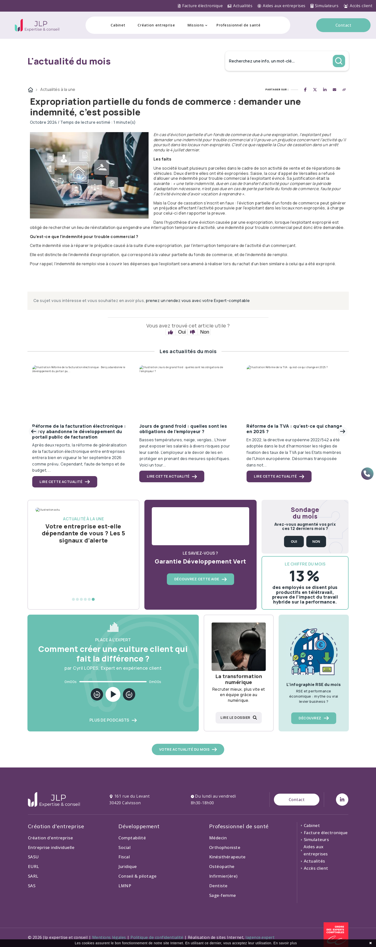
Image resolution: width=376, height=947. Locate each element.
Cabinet (118, 25)
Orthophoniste (225, 847)
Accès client (357, 5)
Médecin (218, 838)
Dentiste (218, 885)
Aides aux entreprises (281, 5)
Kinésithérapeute (227, 857)
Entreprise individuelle (51, 847)
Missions (195, 25)
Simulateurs (324, 5)
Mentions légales (109, 937)
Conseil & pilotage (137, 876)
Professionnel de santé (238, 25)
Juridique (127, 866)
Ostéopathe (222, 866)
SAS (32, 885)
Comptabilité (132, 838)
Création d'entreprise (50, 838)
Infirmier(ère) (223, 876)
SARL (33, 876)
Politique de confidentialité (157, 937)
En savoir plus (285, 943)
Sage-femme (222, 895)
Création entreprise (156, 25)
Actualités (240, 5)
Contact (343, 25)
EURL (33, 866)
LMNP (124, 885)
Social (124, 847)
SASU (33, 857)
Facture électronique (200, 5)
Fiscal (124, 857)
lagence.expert (259, 937)
